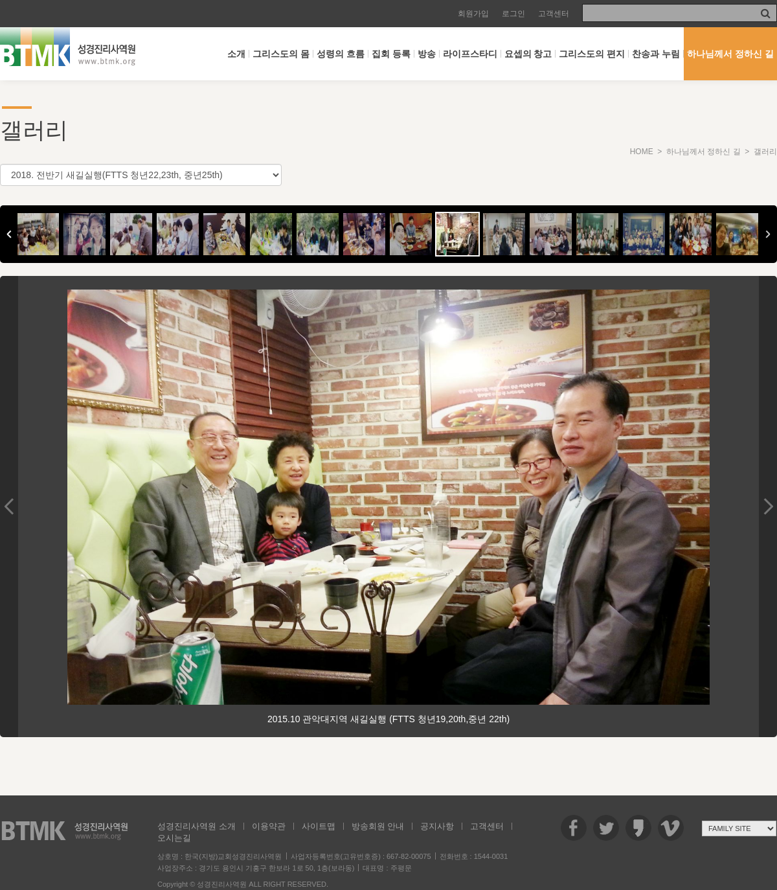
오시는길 (174, 838)
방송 (427, 54)
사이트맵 (318, 826)
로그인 (513, 13)
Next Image (768, 506)
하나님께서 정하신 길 (730, 54)
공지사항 (437, 826)
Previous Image (9, 506)
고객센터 (553, 13)
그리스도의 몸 (281, 54)
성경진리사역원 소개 (196, 826)
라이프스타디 (470, 54)
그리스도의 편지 (592, 54)
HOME (641, 151)
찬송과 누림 (656, 54)
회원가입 (473, 13)
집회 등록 (391, 54)
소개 (236, 54)
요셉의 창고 (528, 54)
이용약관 (269, 826)
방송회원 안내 (378, 826)
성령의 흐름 (341, 54)
